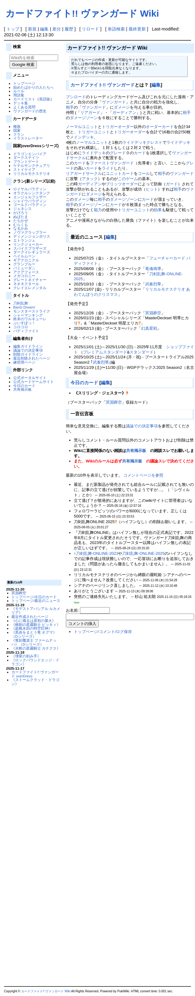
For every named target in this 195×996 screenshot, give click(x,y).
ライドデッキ (178, 142)
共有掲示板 (22, 389)
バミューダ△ (24, 268)
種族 (17, 126)
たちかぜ (20, 221)
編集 (44, 28)
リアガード (90, 112)
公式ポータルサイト (29, 378)
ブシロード (76, 97)
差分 (56, 28)
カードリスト (24, 99)
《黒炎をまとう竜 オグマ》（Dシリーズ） (34, 634)
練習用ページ (24, 362)
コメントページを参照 (143, 475)
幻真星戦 (149, 328)
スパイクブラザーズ (29, 248)
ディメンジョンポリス (31, 236)
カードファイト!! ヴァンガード (102, 84)
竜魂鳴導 (153, 268)
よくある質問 (24, 107)
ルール (18, 91)
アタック (90, 178)
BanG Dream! (24, 307)
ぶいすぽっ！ (24, 323)
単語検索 (116, 28)
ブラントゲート (26, 161)
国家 (17, 130)
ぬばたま (20, 217)
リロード (90, 28)
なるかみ (20, 228)
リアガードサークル (84, 173)
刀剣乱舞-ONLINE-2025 (143, 553)
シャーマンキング (28, 315)
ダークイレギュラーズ (31, 252)
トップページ (24, 83)
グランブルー (24, 264)
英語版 (44, 99)
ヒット (152, 189)
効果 (158, 210)
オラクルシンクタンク (31, 193)
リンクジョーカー (28, 244)
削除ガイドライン (28, 354)
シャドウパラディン (29, 201)
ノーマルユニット (82, 126)
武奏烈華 (153, 284)
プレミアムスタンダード (105, 352)
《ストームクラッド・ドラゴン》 (35, 682)
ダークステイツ (26, 157)
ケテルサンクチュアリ (31, 165)
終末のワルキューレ (29, 319)
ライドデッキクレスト (142, 142)
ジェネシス (22, 209)
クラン (18, 134)
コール (144, 173)
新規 (32, 28)
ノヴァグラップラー (29, 232)
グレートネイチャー (29, 280)
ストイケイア (24, 169)
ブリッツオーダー (122, 184)
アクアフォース (26, 272)
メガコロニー (24, 276)
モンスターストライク (31, 311)
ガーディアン (124, 112)
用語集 (18, 95)
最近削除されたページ (31, 358)
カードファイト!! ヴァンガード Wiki (82, 13)
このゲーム (128, 178)
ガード (172, 184)
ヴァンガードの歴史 (29, 111)
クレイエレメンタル (29, 288)
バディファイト (26, 331)
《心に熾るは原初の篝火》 (33, 621)
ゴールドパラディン (29, 205)
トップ (12, 28)
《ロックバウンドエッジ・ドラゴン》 (35, 662)
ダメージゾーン (84, 117)
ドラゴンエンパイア (29, 154)
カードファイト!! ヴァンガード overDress (35, 674)
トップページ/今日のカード (34, 597)
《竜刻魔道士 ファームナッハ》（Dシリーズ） (34, 642)
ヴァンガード (114, 102)
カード (140, 153)
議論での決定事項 (28, 350)
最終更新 (137, 28)
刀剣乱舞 (20, 303)
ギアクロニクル (26, 260)
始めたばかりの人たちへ (33, 87)
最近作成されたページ (29, 617)
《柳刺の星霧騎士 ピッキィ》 (35, 625)
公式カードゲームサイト (33, 382)
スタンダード (141, 352)
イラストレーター (28, 138)
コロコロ (20, 327)
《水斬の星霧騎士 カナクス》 (35, 648)
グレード (118, 153)
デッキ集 (20, 103)
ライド (108, 168)
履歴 (69, 28)
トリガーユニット (94, 132)
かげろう (20, 213)
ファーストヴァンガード (112, 163)
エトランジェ (24, 240)
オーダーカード (160, 126)
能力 (98, 210)
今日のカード (24, 386)
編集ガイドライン (28, 346)
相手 (70, 107)
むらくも (20, 225)
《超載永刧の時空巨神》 (31, 628)
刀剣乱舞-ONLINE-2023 (97, 553)
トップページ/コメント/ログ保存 (103, 631)
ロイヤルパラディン (29, 189)
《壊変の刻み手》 (26, 656)
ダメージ (122, 107)
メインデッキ (82, 137)
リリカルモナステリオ (31, 173)
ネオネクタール (26, 284)
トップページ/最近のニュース (35, 601)
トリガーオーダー (118, 126)
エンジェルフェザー (29, 197)
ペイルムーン (24, 256)
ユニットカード (120, 173)
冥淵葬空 (18, 593)
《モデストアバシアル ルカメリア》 (35, 611)
